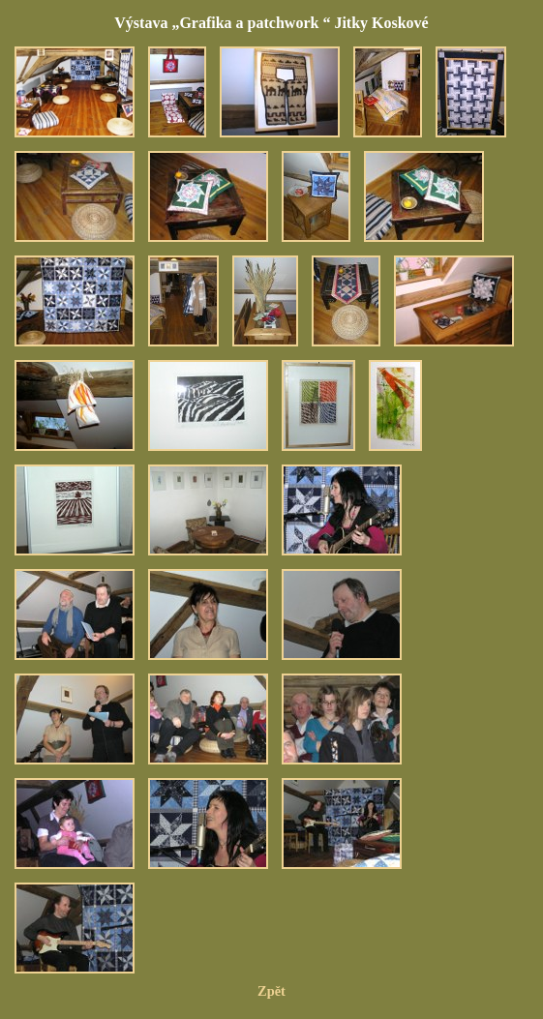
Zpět (271, 991)
